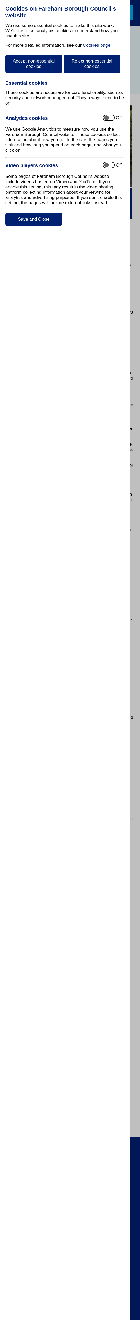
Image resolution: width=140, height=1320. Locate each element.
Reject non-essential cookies (91, 64)
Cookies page (96, 45)
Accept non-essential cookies (34, 64)
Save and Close (33, 219)
